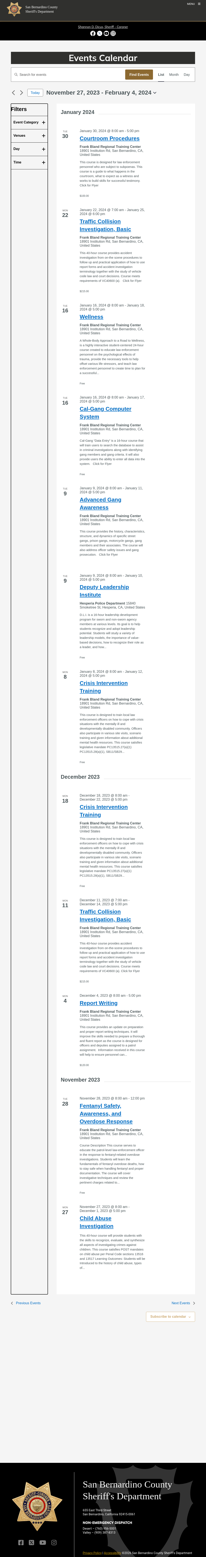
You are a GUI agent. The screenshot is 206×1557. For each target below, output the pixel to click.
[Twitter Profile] (31, 1542)
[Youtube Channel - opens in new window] (106, 33)
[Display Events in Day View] (187, 75)
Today (35, 93)
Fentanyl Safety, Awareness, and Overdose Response (106, 1114)
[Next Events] (21, 92)
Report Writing (99, 1003)
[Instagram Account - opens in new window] (113, 33)
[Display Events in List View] (161, 75)
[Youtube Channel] (42, 1542)
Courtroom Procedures (110, 138)
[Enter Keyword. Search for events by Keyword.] (68, 75)
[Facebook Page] (21, 1542)
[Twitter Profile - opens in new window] (99, 33)
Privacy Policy (92, 1553)
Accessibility (112, 1553)
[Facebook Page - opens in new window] (93, 33)
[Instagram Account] (54, 1542)
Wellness (91, 317)
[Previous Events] (13, 92)
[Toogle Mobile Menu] (193, 3)
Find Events (139, 74)
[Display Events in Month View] (174, 75)
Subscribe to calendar (168, 1316)
